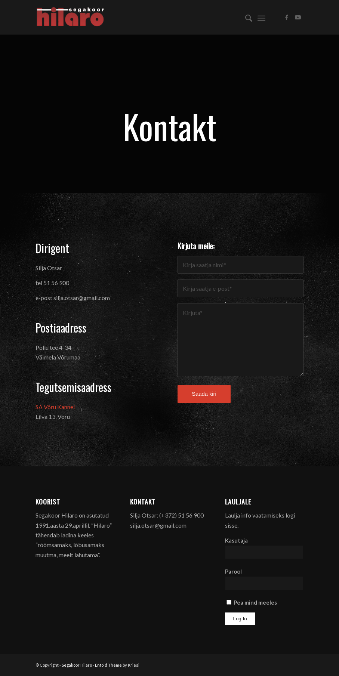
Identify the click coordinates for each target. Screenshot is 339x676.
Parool (233, 571)
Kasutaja (236, 540)
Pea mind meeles (251, 602)
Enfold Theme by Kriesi (117, 665)
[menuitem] (245, 17)
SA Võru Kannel (55, 406)
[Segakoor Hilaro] (72, 17)
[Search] (245, 17)
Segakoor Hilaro (77, 665)
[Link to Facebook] (286, 17)
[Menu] (261, 17)
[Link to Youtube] (297, 17)
